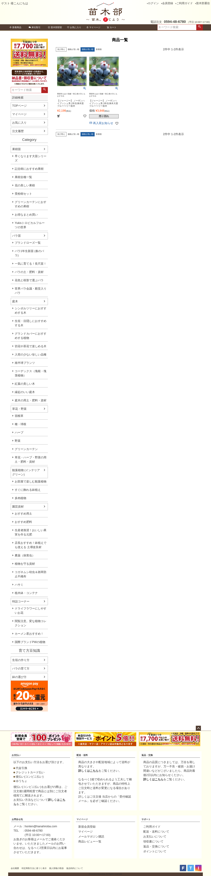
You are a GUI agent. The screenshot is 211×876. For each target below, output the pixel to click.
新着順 (99, 49)
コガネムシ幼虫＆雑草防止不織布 (30, 574)
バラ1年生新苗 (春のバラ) (29, 253)
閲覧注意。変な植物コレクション (30, 623)
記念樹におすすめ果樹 (29, 168)
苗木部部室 (55, 27)
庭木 (15, 301)
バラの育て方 (20, 668)
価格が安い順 (73, 49)
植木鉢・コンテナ (26, 593)
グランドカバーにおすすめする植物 (30, 336)
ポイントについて (154, 851)
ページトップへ (198, 728)
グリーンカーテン (26, 449)
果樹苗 (16, 149)
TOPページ (19, 105)
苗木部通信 (203, 3)
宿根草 (19, 415)
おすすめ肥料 (23, 522)
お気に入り (74, 27)
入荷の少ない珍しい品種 (30, 354)
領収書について (153, 841)
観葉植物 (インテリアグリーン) (26, 472)
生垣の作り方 (20, 660)
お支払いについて (154, 836)
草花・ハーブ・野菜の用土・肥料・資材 (30, 459)
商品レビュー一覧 (89, 841)
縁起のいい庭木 (25, 392)
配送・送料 (82, 755)
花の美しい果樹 (25, 185)
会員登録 (167, 3)
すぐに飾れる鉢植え (28, 489)
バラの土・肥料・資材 (29, 272)
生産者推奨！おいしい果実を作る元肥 (30, 532)
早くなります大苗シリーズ (30, 158)
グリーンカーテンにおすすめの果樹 (30, 204)
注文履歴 (18, 131)
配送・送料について (156, 831)
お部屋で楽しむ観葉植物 (30, 481)
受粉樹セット (23, 193)
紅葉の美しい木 (25, 383)
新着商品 (15, 27)
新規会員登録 (87, 826)
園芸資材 (18, 506)
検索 (199, 27)
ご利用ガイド (184, 3)
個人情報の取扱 (56, 868)
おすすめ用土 (23, 513)
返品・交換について (156, 846)
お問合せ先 (17, 819)
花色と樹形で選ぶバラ (29, 280)
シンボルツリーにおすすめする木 (30, 310)
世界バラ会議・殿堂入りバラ (30, 291)
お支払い (16, 755)
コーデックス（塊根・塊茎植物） (30, 373)
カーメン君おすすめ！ (29, 633)
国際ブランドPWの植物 (30, 642)
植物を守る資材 (25, 563)
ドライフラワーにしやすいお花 (30, 610)
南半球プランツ (25, 362)
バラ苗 (16, 235)
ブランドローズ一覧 (28, 242)
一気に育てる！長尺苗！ (30, 263)
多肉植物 (20, 498)
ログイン (153, 3)
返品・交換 (147, 755)
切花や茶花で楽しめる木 (30, 346)
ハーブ (19, 432)
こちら (94, 770)
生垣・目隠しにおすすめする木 (30, 323)
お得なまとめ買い (26, 214)
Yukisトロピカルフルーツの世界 (30, 225)
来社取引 (35, 27)
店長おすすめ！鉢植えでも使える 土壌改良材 (30, 545)
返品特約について (74, 868)
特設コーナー (20, 601)
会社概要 (15, 868)
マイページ (93, 27)
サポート (146, 819)
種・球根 (20, 424)
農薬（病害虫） (25, 555)
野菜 (17, 440)
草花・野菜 (19, 408)
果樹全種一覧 (23, 177)
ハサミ (19, 584)
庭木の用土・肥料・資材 (30, 400)
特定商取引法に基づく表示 (34, 868)
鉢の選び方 (19, 677)
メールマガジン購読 (91, 836)
